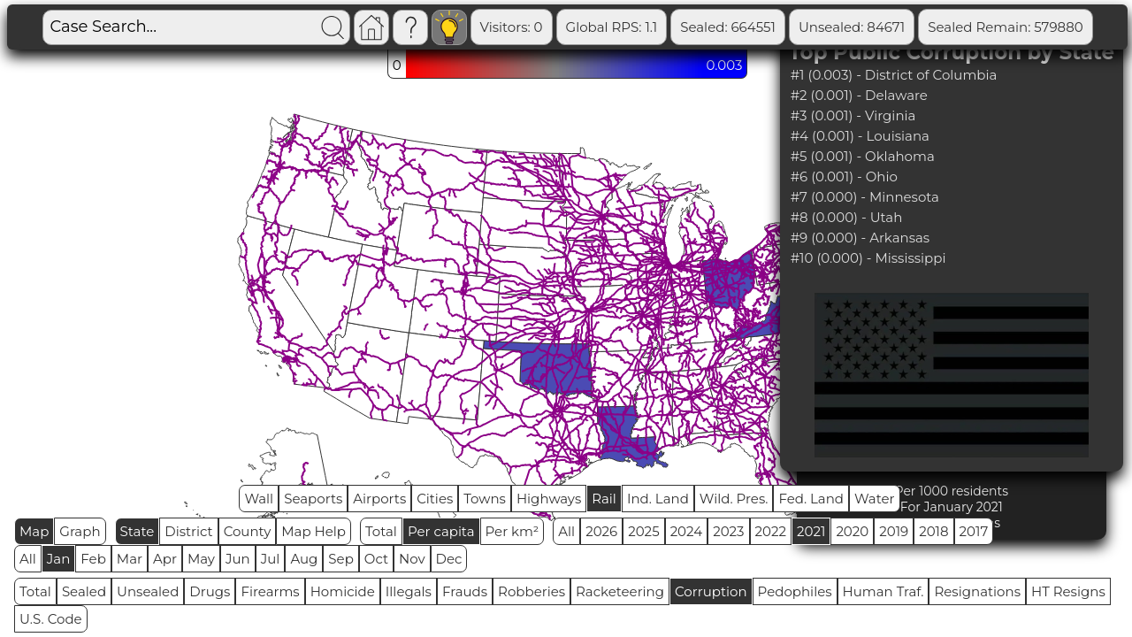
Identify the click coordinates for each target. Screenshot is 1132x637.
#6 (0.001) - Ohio (844, 176)
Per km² (512, 531)
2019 (893, 531)
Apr (165, 558)
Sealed (84, 591)
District (188, 531)
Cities (435, 498)
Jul (270, 558)
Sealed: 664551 (728, 27)
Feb (92, 558)
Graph (79, 531)
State (137, 531)
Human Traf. (883, 591)
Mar (129, 558)
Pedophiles (795, 591)
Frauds (464, 591)
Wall (258, 498)
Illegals (409, 591)
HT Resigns (1068, 591)
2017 (974, 531)
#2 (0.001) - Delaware (859, 95)
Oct (376, 558)
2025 (643, 531)
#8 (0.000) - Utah (847, 217)
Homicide (342, 591)
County (248, 531)
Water (874, 498)
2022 (770, 531)
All (566, 531)
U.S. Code (50, 618)
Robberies (531, 591)
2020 (852, 531)
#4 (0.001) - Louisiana (860, 135)
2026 (601, 531)
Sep (340, 558)
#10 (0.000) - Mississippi (868, 257)
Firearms (270, 591)
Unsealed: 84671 (852, 27)
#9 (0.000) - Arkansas (860, 237)
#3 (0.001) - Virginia (853, 115)
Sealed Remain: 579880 (1005, 27)
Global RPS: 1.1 (612, 27)
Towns (484, 498)
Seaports (313, 498)
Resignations (977, 591)
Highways (548, 498)
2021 (811, 531)
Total (381, 531)
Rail (604, 498)
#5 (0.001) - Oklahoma (863, 156)
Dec (449, 558)
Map (34, 531)
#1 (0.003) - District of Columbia (894, 74)
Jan (59, 558)
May (201, 558)
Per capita (441, 531)
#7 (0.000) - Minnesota (865, 196)
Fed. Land (811, 498)
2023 (728, 531)
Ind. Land (658, 498)
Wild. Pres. (734, 498)
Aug (303, 558)
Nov (412, 558)
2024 (686, 531)
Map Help (313, 531)
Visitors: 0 (511, 27)
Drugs (209, 591)
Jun (238, 558)
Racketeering (620, 591)
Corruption (711, 591)
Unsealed (148, 591)
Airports (379, 498)
